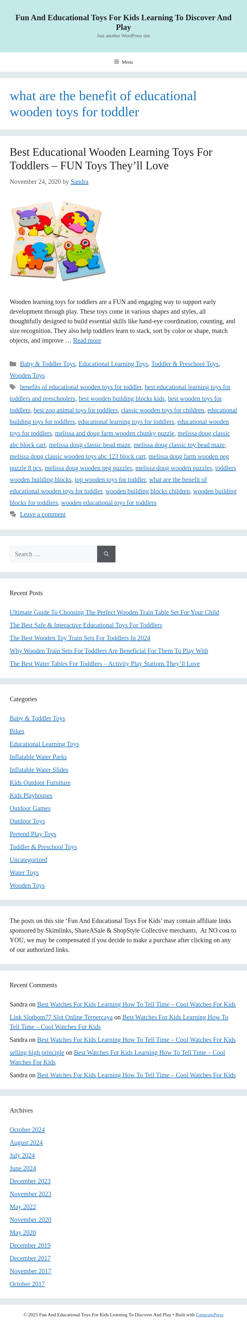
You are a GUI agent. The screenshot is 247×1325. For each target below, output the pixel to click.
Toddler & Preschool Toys (185, 363)
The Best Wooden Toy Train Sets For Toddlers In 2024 (80, 637)
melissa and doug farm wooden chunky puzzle (114, 433)
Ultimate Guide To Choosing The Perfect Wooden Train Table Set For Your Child (114, 612)
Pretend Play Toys (33, 833)
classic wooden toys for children (162, 410)
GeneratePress (210, 1314)
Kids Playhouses (31, 795)
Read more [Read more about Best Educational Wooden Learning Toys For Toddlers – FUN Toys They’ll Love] (87, 340)
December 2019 (30, 1245)
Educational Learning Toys (113, 363)
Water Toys (24, 872)
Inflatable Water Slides (39, 769)
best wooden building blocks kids (121, 398)
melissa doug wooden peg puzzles (88, 467)
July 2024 (22, 1155)
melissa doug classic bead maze (89, 444)
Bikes (17, 731)
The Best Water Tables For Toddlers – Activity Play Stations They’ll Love (105, 663)
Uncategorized (28, 859)
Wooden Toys (27, 375)
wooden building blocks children (147, 491)
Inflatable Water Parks (38, 756)
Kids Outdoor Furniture (40, 782)
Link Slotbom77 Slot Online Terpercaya (61, 1017)
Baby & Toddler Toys (48, 363)
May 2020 (23, 1232)
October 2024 (27, 1129)
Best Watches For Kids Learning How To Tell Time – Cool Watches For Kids (136, 1004)
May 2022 (23, 1206)
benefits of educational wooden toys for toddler (81, 386)
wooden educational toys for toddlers (109, 502)
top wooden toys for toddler (110, 479)
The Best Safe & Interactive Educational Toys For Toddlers (86, 625)
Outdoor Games (30, 808)
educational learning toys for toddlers (126, 421)
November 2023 (30, 1193)
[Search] (106, 554)
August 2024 (26, 1142)
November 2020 (30, 1219)
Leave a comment (43, 514)
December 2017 (30, 1258)
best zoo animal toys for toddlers (75, 410)
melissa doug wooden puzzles (173, 467)
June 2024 (23, 1168)
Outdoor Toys (27, 821)
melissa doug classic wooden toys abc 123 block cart (77, 456)
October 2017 (27, 1283)
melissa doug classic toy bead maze (179, 444)
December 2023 (30, 1181)
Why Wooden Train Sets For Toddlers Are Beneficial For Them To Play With (109, 650)
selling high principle (37, 1052)
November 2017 (30, 1271)
